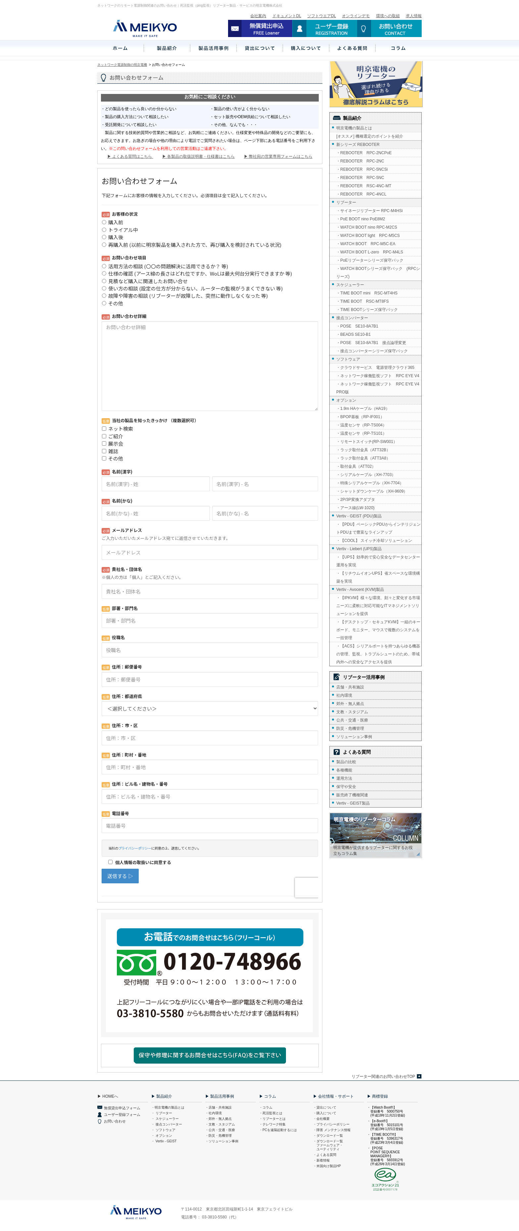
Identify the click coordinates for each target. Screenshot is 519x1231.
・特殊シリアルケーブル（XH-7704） (369, 483)
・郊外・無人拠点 (218, 1119)
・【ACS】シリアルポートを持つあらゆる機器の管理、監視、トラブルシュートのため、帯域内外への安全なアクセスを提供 (378, 654)
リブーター (346, 202)
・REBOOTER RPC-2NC (360, 161)
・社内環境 (213, 1113)
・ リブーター (161, 1113)
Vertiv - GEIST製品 (353, 803)
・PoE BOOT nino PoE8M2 (360, 219)
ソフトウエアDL (321, 16)
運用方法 (344, 778)
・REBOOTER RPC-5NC (360, 177)
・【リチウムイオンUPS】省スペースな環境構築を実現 (378, 577)
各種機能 (344, 770)
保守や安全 (346, 786)
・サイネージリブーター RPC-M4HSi (369, 210)
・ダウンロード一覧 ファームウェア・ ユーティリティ (328, 1145)
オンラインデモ (356, 16)
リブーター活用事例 (364, 677)
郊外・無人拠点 (350, 703)
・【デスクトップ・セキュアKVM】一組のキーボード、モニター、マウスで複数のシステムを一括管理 (378, 630)
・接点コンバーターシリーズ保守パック (372, 351)
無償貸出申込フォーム (122, 1108)
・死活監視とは (270, 1113)
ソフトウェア (348, 359)
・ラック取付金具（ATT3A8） (363, 458)
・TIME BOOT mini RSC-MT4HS (367, 293)
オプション (346, 400)
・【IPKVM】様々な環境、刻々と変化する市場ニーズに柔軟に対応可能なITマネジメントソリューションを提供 (378, 605)
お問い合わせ (115, 1121)
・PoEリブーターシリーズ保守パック (369, 260)
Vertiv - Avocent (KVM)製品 (360, 589)
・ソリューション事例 (221, 1141)
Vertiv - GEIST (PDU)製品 (359, 516)
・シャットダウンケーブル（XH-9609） (371, 491)
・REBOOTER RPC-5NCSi (362, 169)
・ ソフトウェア (163, 1130)
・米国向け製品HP (327, 1166)
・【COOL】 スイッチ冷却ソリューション (374, 540)
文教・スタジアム (352, 712)
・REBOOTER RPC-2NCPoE (364, 153)
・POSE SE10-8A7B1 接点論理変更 (371, 342)
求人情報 (414, 16)
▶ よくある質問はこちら (130, 156)
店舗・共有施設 (350, 687)
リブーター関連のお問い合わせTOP (383, 1076)
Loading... (210, 535)
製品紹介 (352, 118)
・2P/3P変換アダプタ (355, 499)
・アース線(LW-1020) (355, 508)
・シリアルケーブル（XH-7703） (366, 474)
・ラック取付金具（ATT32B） (363, 450)
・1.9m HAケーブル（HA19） (363, 408)
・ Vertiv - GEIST (164, 1141)
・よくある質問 (324, 1155)
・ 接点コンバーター (166, 1124)
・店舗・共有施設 (218, 1107)
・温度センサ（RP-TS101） (361, 433)
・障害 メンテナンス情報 (332, 1130)
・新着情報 (321, 1160)
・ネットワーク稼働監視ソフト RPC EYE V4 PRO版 (378, 388)
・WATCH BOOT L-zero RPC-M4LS (369, 252)
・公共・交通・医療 (220, 1130)
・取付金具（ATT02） (356, 466)
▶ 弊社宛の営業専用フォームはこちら (278, 156)
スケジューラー (350, 285)
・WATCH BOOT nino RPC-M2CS (366, 227)
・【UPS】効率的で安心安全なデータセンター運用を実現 (378, 561)
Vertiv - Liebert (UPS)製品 (359, 549)
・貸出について (324, 1107)
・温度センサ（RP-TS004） (361, 425)
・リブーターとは (272, 1119)
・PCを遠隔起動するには (278, 1130)
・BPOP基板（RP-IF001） (360, 417)
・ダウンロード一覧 (328, 1135)
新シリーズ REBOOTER (358, 144)
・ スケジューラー (165, 1119)
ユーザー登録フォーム (122, 1115)
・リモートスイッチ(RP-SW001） (366, 441)
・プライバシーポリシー (331, 1124)
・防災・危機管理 (218, 1135)
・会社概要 (321, 1119)
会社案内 (258, 16)
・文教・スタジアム (220, 1124)
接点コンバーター (352, 318)
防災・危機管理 (350, 728)
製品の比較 (346, 762)
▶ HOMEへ (107, 1096)
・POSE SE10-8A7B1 (357, 326)
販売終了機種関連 (352, 795)
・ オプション (161, 1135)
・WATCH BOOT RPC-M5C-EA (365, 244)
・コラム (265, 1107)
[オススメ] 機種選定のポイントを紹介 (369, 136)
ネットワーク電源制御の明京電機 (122, 64)
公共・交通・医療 (352, 720)
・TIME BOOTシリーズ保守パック (367, 309)
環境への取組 (388, 16)
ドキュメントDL (286, 16)
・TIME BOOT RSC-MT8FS (362, 301)
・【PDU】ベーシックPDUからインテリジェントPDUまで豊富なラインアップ (378, 528)
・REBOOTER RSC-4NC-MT (363, 186)
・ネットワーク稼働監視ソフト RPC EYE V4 (377, 376)
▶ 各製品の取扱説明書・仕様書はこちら (198, 156)
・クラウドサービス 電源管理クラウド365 (375, 367)
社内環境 (344, 695)
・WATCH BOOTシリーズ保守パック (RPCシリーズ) (378, 272)
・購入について (324, 1113)
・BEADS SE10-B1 (353, 334)
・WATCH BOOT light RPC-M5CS (368, 235)
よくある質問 (357, 752)
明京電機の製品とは (354, 128)
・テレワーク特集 (272, 1124)
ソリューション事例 (354, 736)
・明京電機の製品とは (167, 1107)
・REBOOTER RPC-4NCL (361, 194)
